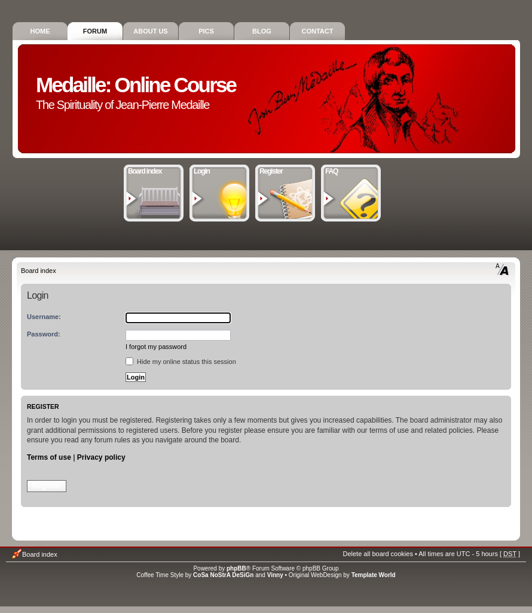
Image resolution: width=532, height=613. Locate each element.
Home (40, 31)
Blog (261, 31)
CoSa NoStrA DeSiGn (223, 575)
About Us (150, 31)
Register (285, 170)
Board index (154, 170)
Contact (318, 31)
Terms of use (49, 457)
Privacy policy (101, 457)
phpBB (236, 568)
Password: (43, 334)
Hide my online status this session (181, 361)
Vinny (275, 575)
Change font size (502, 269)
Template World (373, 575)
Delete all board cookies (377, 553)
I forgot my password (156, 346)
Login (220, 170)
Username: (44, 316)
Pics (206, 31)
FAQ (351, 170)
